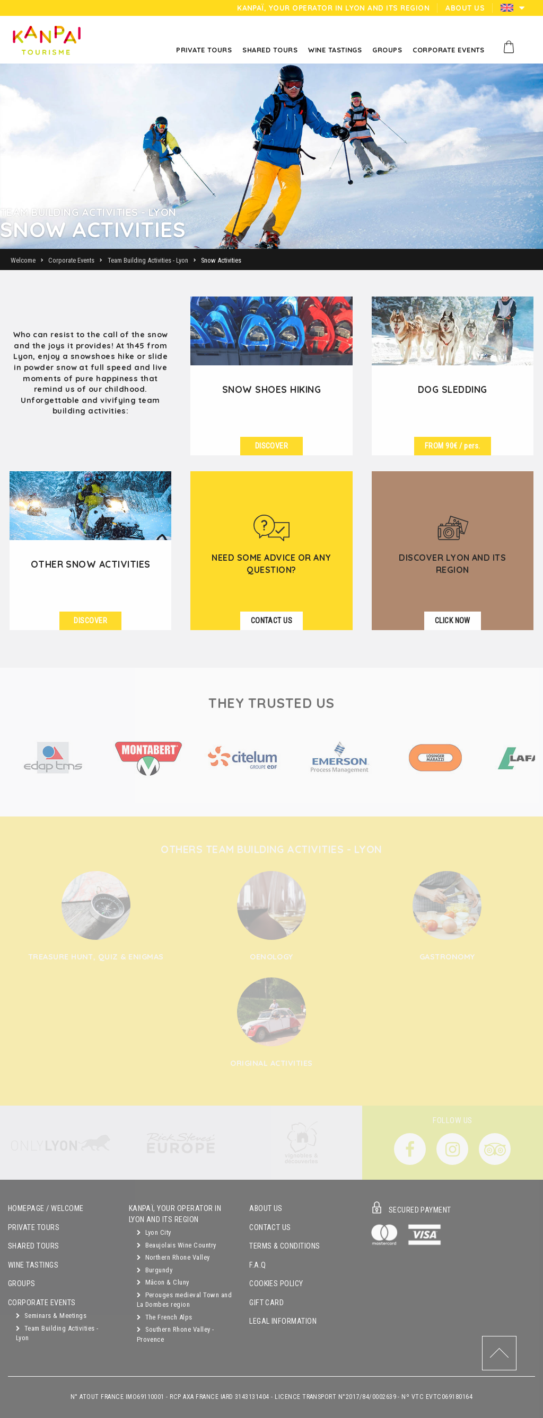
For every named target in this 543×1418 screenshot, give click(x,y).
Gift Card (266, 1302)
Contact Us (270, 1227)
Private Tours (33, 1227)
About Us (266, 1208)
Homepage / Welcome (46, 1208)
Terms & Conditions (284, 1246)
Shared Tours (33, 1246)
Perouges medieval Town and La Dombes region (184, 1300)
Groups (22, 1283)
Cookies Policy (276, 1283)
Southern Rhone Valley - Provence (175, 1334)
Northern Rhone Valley (173, 1257)
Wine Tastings (33, 1265)
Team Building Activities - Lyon (57, 1333)
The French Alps (164, 1317)
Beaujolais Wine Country (176, 1245)
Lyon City (154, 1232)
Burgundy (155, 1270)
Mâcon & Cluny (163, 1282)
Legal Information (283, 1321)
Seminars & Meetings (51, 1316)
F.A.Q (257, 1265)
